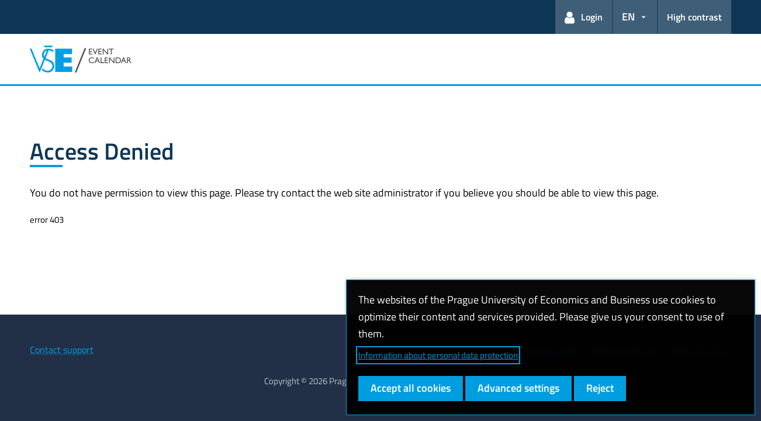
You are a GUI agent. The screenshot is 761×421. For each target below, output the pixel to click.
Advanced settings (518, 388)
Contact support (62, 350)
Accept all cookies (411, 388)
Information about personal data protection (438, 355)
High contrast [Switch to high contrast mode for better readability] (694, 17)
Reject (600, 388)
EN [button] (628, 17)
